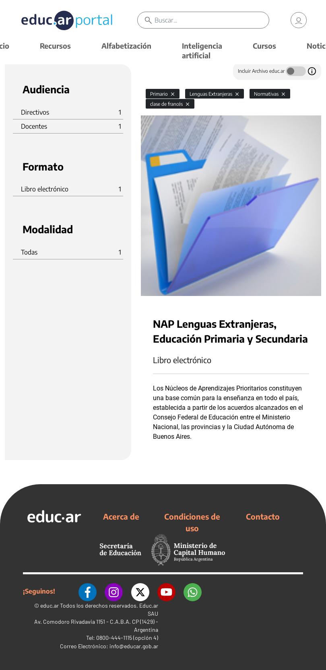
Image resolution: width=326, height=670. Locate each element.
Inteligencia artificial (202, 50)
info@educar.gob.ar (133, 645)
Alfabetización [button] (126, 45)
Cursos (264, 45)
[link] (299, 20)
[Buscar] (212, 20)
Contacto (263, 516)
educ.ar (49, 605)
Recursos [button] (55, 45)
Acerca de (121, 516)
